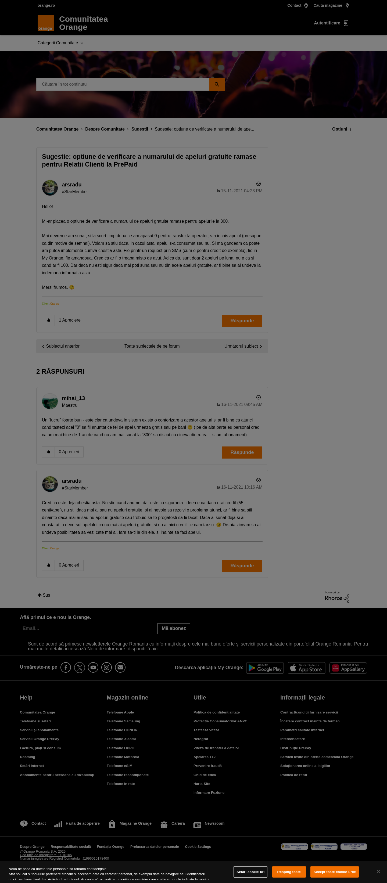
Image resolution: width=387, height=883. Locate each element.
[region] (193, 872)
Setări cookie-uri (250, 872)
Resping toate (289, 872)
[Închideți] (378, 871)
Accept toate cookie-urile (334, 872)
